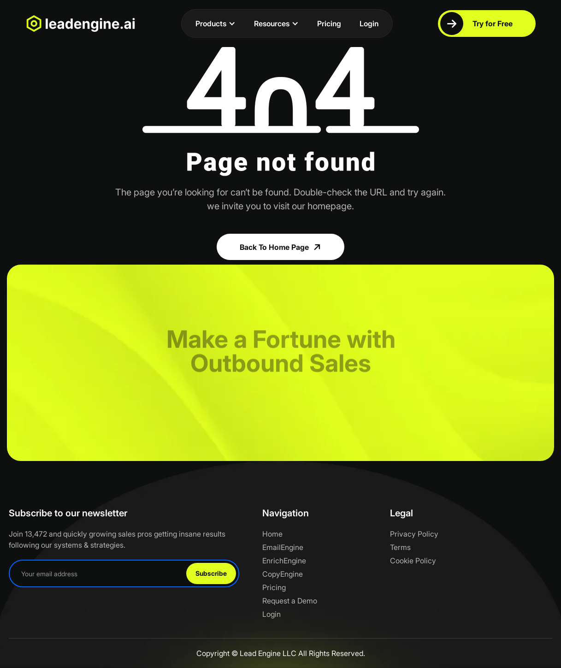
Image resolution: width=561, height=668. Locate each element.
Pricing (329, 23)
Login (369, 23)
